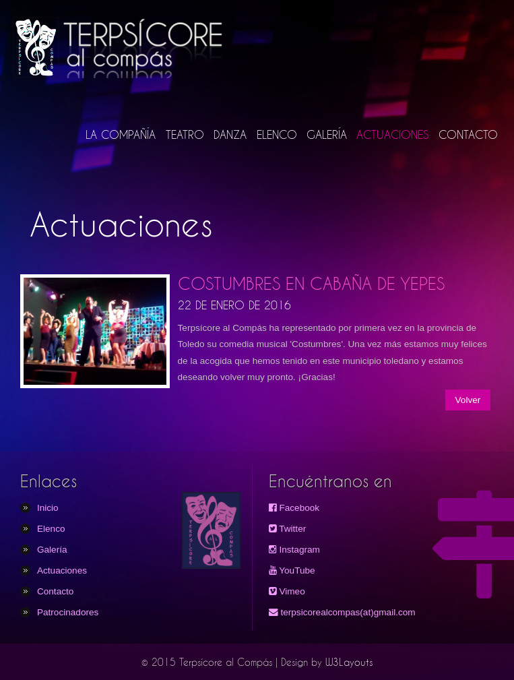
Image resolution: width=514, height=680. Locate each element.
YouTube (292, 570)
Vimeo (287, 591)
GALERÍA (327, 134)
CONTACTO (468, 134)
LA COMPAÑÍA (121, 134)
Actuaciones (62, 570)
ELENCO (277, 134)
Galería (52, 550)
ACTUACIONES (392, 134)
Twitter (288, 529)
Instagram (294, 550)
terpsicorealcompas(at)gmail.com (342, 612)
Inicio (48, 508)
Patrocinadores (67, 612)
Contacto (55, 591)
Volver (468, 400)
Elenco (51, 529)
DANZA (230, 134)
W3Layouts (349, 662)
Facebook (294, 508)
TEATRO (185, 134)
